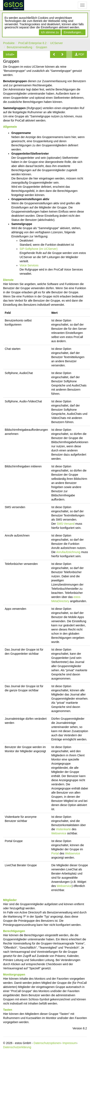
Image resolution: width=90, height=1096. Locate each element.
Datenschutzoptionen (47, 1043)
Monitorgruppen (14, 974)
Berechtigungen (14, 931)
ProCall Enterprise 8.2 (32, 43)
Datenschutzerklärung (17, 1047)
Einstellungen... (73, 32)
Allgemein (10, 126)
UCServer (56, 43)
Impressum (69, 1043)
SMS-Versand (65, 523)
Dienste (8, 280)
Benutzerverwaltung (19, 47)
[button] (54, 54)
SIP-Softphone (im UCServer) (38, 248)
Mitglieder (10, 900)
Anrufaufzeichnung (68, 552)
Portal (55, 853)
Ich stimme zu (50, 32)
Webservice (58, 833)
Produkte (9, 43)
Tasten (7, 1009)
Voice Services (29, 265)
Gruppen (41, 47)
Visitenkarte (63, 829)
